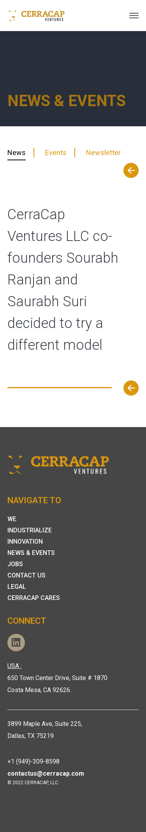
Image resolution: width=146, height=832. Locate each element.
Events (56, 152)
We (11, 519)
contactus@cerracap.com (45, 773)
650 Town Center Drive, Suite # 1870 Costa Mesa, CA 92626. (57, 678)
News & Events (31, 552)
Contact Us (26, 575)
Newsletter (103, 152)
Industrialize (29, 530)
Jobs (15, 564)
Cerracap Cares (33, 598)
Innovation (25, 541)
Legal (16, 586)
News (16, 152)
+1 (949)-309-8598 (33, 761)
